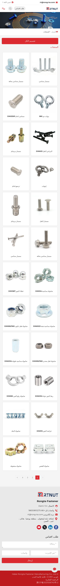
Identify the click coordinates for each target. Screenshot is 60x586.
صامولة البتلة (16, 431)
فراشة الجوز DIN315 (44, 431)
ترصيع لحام (16, 186)
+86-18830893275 (36, 510)
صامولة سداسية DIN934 (44, 291)
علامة (44, 577)
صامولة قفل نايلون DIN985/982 (15, 326)
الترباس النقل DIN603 (44, 151)
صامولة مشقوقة (15, 466)
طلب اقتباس (19, 8)
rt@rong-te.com (49, 2)
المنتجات (30, 20)
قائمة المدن (36, 577)
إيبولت (44, 186)
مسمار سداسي (44, 81)
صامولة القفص (44, 466)
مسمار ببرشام (16, 151)
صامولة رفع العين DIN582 (16, 396)
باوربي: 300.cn (52, 577)
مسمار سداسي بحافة (16, 81)
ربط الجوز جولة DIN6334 (44, 396)
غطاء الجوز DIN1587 (15, 291)
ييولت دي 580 (44, 116)
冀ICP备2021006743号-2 (47, 582)
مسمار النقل (44, 221)
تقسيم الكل (30, 41)
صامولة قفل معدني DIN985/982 (44, 361)
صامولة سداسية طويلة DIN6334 (15, 361)
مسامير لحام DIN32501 (15, 116)
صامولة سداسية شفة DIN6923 (44, 326)
